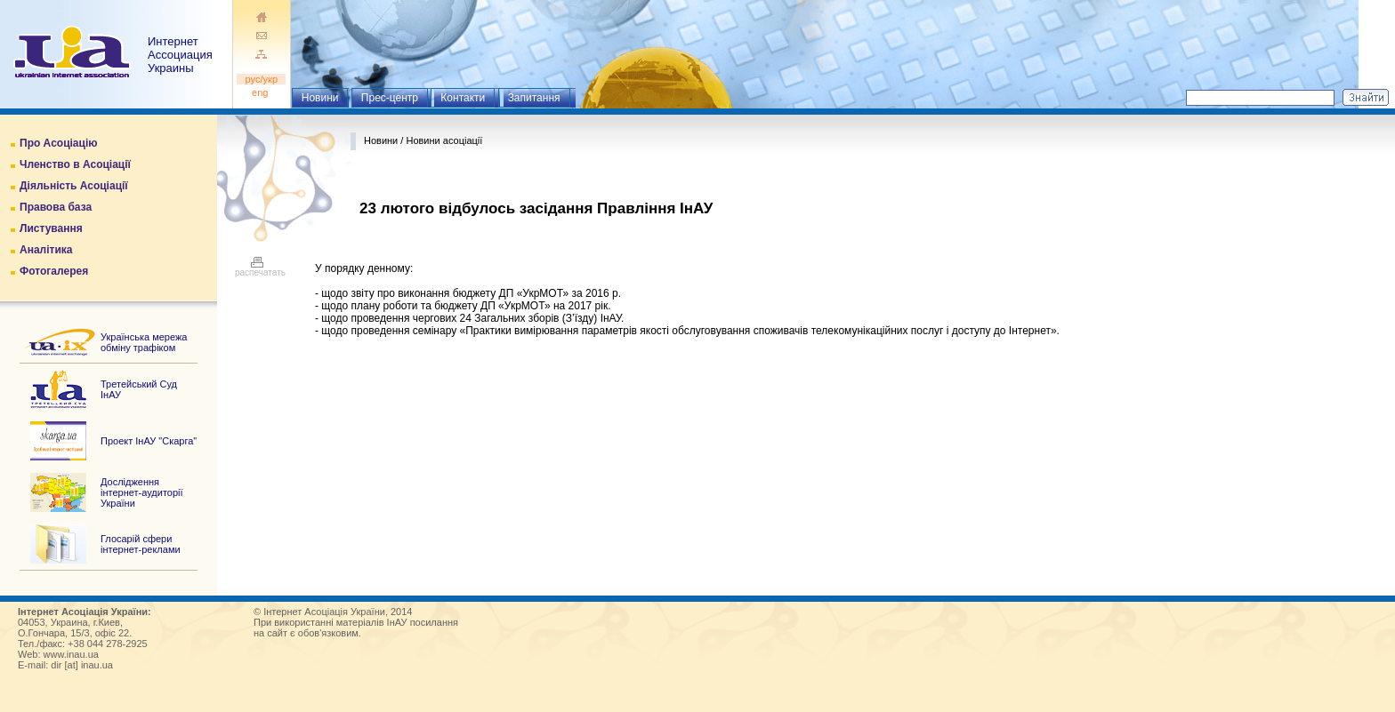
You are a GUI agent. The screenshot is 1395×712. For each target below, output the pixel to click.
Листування (51, 228)
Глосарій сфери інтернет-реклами (141, 544)
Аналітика (46, 250)
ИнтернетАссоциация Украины (180, 55)
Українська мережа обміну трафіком (144, 342)
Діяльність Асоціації (74, 186)
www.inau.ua (71, 654)
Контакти (462, 98)
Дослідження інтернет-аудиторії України (142, 492)
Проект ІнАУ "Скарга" (149, 441)
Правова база (56, 207)
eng (261, 92)
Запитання (534, 98)
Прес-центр (389, 98)
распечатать (260, 268)
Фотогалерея (54, 271)
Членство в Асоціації (75, 164)
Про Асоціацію (58, 143)
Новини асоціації (444, 140)
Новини (320, 98)
